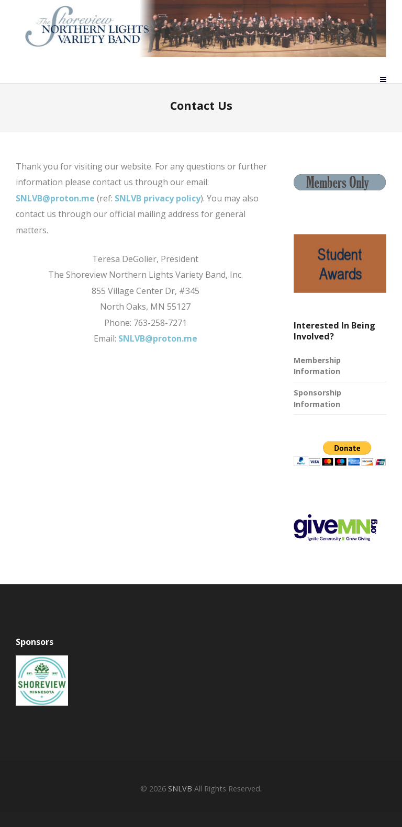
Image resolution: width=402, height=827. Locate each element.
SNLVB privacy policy (157, 198)
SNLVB (180, 789)
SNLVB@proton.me (55, 198)
